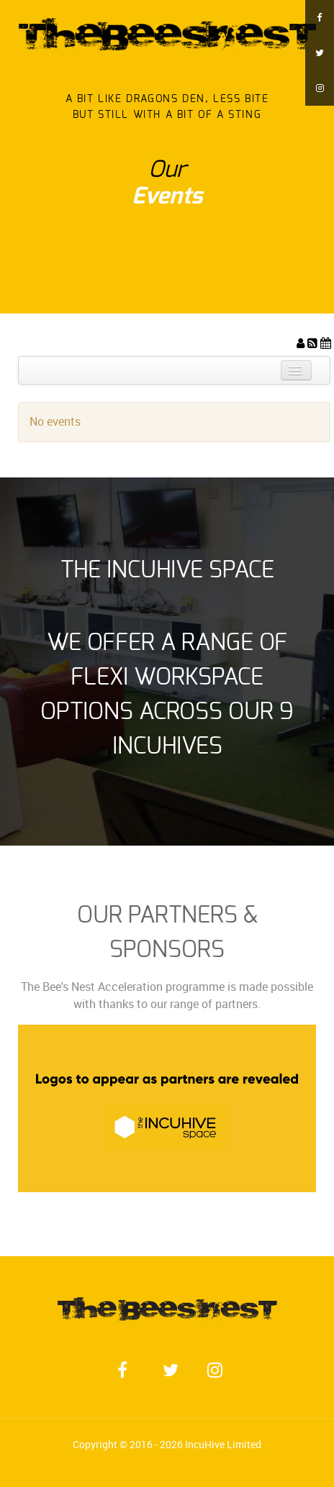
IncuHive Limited (223, 1444)
